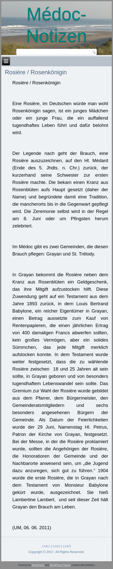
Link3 (67, 546)
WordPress (38, 565)
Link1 (46, 546)
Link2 (56, 546)
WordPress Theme (60, 565)
